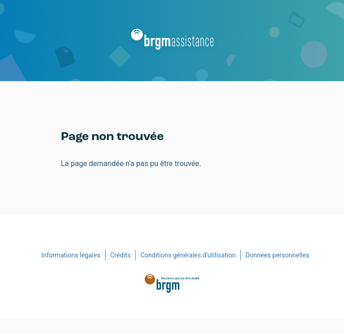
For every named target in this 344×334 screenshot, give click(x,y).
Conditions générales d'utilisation (188, 255)
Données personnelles (277, 255)
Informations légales (70, 255)
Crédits (120, 255)
